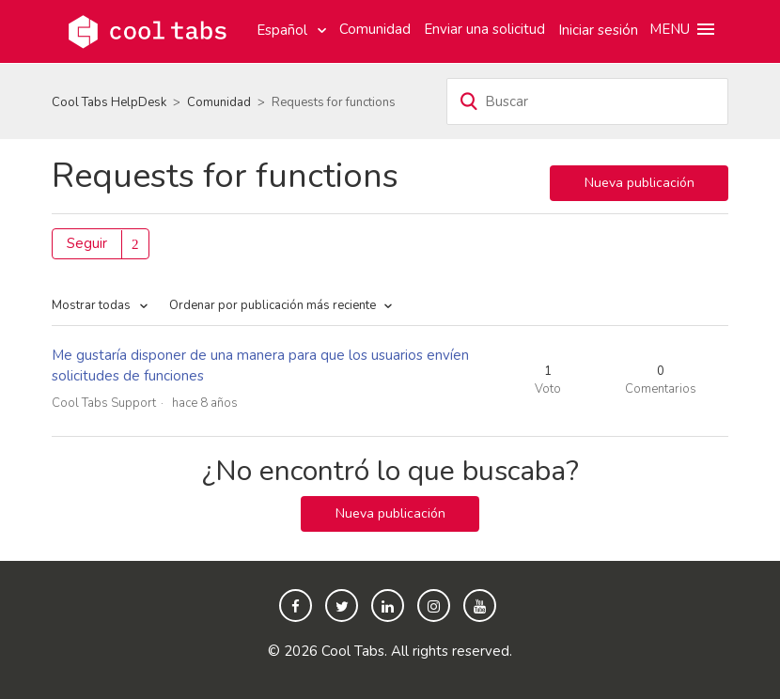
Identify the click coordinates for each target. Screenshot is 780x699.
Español (284, 30)
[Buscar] (587, 101)
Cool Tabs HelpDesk (109, 102)
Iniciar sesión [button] (598, 30)
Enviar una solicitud (484, 29)
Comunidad (375, 29)
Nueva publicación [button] (639, 183)
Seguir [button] (87, 243)
